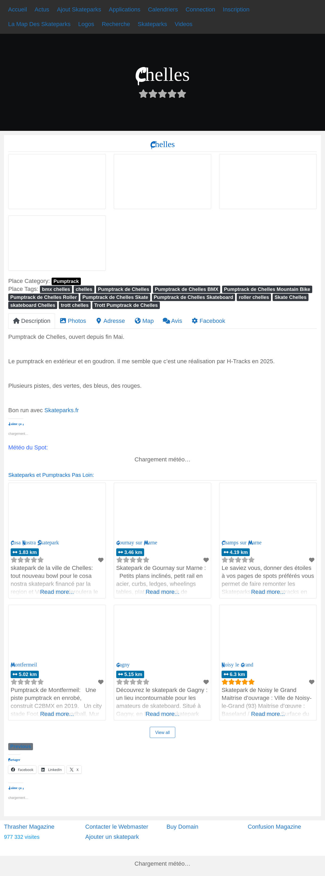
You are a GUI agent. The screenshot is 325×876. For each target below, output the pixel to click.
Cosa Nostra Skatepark (35, 542)
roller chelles (254, 297)
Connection (200, 9)
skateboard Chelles (32, 305)
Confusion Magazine (274, 826)
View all (162, 732)
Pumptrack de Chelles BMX (186, 289)
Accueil (17, 9)
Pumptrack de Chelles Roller (43, 297)
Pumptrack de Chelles (123, 289)
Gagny (123, 665)
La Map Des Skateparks (39, 24)
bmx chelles (56, 289)
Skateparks (152, 24)
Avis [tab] (172, 321)
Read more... (57, 592)
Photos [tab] (73, 321)
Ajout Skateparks (79, 9)
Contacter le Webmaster (116, 826)
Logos (86, 24)
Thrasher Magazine (29, 826)
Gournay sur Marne (136, 542)
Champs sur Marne (241, 542)
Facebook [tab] (208, 321)
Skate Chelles (290, 297)
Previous (20, 746)
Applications (124, 9)
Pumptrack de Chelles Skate (115, 297)
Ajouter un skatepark (112, 836)
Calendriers (163, 9)
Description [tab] (32, 321)
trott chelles (75, 305)
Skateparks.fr (61, 410)
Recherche (116, 24)
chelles (84, 289)
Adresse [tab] (110, 321)
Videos (184, 24)
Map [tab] (144, 321)
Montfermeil (24, 665)
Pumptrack (66, 281)
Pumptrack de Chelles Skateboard (193, 297)
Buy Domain (182, 826)
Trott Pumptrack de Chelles (126, 305)
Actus (42, 9)
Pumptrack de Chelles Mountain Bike (267, 289)
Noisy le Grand (237, 665)
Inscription (236, 9)
